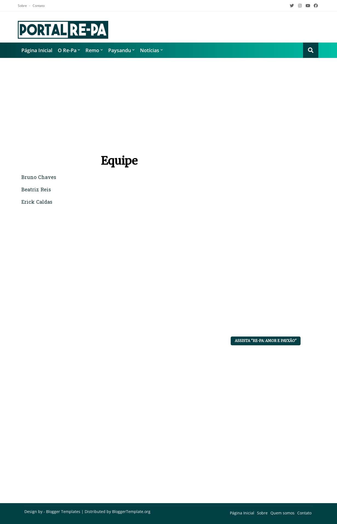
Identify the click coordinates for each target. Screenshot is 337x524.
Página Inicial (36, 50)
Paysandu (119, 50)
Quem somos (282, 512)
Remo (92, 50)
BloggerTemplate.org (131, 511)
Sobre (23, 5)
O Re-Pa (67, 50)
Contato (39, 5)
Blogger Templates (63, 511)
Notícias (149, 50)
